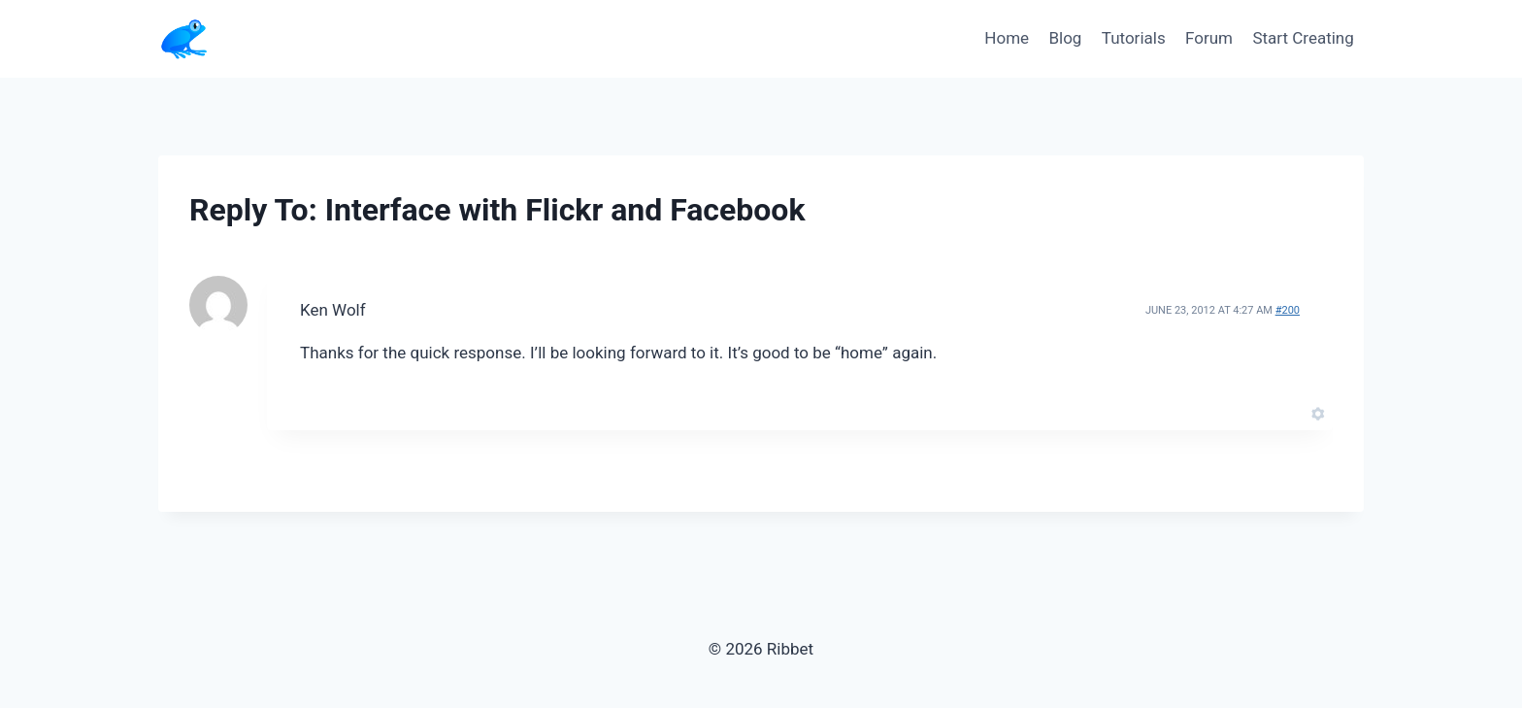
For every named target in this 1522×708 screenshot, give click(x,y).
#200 (1287, 310)
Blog (1064, 38)
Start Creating (1302, 38)
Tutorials (1134, 38)
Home (1006, 38)
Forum (1209, 38)
